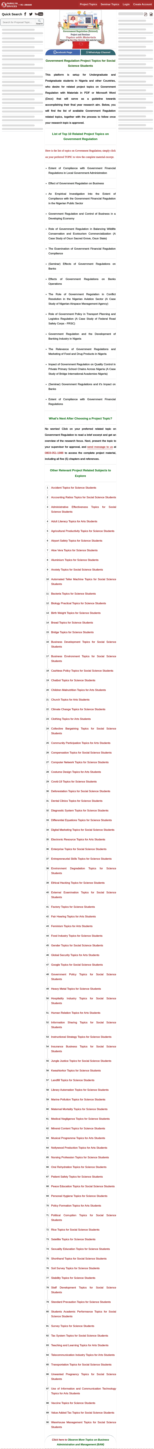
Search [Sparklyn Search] (39, 22)
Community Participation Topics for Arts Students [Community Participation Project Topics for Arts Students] (80, 743)
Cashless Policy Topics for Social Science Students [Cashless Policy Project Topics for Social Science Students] (82, 670)
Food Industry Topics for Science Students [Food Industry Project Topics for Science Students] (76, 935)
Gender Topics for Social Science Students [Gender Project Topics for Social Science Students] (77, 945)
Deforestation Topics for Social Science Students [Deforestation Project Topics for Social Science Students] (80, 791)
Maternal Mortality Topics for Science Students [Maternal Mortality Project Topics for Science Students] (79, 1109)
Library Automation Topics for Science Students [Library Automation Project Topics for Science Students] (80, 1089)
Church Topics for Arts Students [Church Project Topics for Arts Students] (70, 699)
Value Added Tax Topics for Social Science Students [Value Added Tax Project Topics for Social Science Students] (82, 1412)
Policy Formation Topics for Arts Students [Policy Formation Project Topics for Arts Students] (76, 1205)
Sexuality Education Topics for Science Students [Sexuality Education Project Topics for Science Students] (80, 1248)
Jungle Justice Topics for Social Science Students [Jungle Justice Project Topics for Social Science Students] (81, 1060)
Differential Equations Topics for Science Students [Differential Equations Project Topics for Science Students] (81, 820)
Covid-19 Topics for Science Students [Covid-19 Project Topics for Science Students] (74, 781)
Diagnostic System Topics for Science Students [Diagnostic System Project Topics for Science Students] (79, 810)
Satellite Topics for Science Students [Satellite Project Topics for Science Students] (73, 1239)
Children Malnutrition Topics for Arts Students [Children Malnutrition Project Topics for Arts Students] (78, 690)
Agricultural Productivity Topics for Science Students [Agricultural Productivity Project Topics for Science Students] (82, 531)
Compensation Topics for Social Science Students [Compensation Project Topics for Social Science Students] (81, 752)
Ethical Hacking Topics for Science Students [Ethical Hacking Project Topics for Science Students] (78, 882)
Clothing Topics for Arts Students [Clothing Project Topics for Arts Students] (71, 718)
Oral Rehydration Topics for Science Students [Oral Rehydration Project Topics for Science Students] (79, 1167)
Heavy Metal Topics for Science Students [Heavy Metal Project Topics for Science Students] (76, 988)
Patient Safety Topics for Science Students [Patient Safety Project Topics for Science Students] (77, 1176)
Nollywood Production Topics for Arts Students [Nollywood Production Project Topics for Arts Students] (79, 1147)
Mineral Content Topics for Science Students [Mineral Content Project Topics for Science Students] (78, 1128)
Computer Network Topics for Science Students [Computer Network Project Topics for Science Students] (80, 762)
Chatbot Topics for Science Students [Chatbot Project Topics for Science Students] (73, 680)
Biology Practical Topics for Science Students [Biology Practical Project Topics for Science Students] (78, 603)
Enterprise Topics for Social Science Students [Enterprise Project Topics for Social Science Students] (79, 849)
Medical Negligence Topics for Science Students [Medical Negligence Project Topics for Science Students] (80, 1118)
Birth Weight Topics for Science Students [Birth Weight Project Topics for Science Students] (76, 612)
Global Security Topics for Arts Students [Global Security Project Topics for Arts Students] (75, 955)
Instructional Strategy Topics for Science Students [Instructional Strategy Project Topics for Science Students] (81, 1036)
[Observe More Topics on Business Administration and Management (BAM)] (80, 1442)
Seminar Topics (110, 4)
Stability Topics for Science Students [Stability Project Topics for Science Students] (73, 1277)
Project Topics (88, 4)
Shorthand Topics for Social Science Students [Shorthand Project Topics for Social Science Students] (79, 1258)
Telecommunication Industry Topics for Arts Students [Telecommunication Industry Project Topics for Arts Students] (83, 1354)
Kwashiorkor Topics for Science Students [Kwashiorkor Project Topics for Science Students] (76, 1070)
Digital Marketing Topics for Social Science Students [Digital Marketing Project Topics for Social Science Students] (82, 829)
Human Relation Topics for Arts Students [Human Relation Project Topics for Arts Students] (75, 1012)
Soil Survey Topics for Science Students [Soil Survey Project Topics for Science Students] (75, 1268)
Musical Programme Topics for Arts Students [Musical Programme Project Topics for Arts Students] (78, 1138)
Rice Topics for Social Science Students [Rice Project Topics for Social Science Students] (75, 1229)
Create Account (142, 4)
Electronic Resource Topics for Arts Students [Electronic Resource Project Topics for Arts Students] (78, 839)
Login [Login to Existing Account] (126, 4)
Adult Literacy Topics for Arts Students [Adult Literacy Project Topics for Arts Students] (74, 521)
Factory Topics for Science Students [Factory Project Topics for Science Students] (73, 906)
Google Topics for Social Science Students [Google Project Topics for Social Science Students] (77, 964)
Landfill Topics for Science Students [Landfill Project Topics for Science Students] (72, 1080)
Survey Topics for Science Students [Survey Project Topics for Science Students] (72, 1326)
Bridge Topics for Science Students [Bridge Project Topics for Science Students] (72, 632)
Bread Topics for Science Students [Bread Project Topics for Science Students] (72, 622)
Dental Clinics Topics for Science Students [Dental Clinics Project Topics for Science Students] (76, 800)
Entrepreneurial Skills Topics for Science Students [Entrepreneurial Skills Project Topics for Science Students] (81, 858)
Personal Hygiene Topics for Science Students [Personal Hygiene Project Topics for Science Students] (79, 1196)
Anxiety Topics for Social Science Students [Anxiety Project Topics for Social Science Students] (77, 569)
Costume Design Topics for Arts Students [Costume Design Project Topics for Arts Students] (76, 771)
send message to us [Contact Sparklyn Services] (100, 446)
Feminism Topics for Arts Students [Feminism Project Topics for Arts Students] (72, 926)
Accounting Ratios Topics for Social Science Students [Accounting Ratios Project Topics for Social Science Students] (83, 497)
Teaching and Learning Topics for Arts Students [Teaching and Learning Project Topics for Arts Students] (79, 1345)
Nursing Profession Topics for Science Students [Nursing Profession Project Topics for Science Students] (80, 1157)
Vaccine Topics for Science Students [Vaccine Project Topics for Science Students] (73, 1403)
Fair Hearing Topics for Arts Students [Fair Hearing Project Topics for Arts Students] (73, 916)
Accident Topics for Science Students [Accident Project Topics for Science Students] (73, 487)
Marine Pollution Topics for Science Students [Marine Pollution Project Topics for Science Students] (78, 1099)
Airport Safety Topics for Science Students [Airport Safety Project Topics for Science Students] (76, 540)
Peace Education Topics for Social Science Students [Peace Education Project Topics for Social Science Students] (83, 1186)
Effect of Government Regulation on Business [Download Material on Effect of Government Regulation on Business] (76, 183)
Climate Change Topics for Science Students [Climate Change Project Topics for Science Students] (78, 709)
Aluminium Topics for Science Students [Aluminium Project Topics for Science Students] (74, 560)
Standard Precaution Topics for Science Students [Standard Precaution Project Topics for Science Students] (81, 1301)
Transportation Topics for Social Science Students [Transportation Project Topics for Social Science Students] (81, 1364)
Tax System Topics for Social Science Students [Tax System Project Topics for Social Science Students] (79, 1335)
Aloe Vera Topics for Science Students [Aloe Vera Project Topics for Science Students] (74, 550)
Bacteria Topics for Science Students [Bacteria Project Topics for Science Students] (73, 593)
